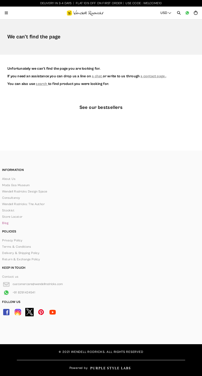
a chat (97, 76)
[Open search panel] (179, 13)
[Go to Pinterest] (41, 312)
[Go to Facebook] (6, 312)
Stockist (8, 210)
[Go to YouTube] (52, 312)
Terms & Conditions (16, 246)
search (42, 84)
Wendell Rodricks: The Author (23, 204)
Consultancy (11, 198)
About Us (9, 179)
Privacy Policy (12, 240)
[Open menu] (6, 13)
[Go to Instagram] (18, 312)
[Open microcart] (196, 13)
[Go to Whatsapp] (18, 292)
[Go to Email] (32, 284)
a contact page (152, 76)
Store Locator (12, 217)
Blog (5, 223)
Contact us (10, 276)
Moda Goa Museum (16, 185)
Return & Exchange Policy (21, 259)
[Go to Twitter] (29, 312)
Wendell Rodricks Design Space (24, 191)
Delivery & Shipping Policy (20, 253)
